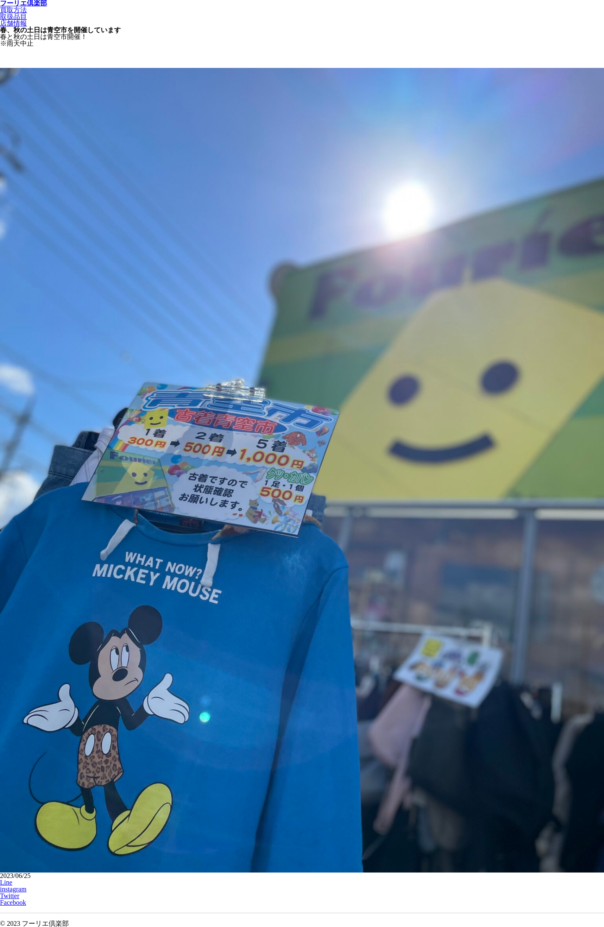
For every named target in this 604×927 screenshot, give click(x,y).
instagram (13, 889)
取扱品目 (13, 16)
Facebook (13, 902)
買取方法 (13, 9)
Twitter (9, 895)
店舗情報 (13, 23)
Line (6, 882)
